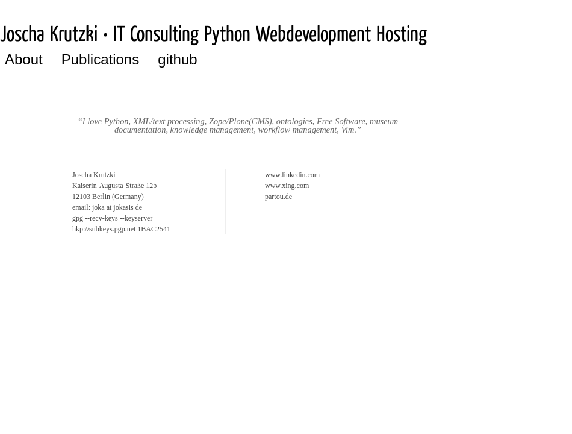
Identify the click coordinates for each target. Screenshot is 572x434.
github (177, 59)
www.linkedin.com (292, 175)
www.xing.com (287, 185)
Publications (100, 59)
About (24, 59)
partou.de (278, 196)
